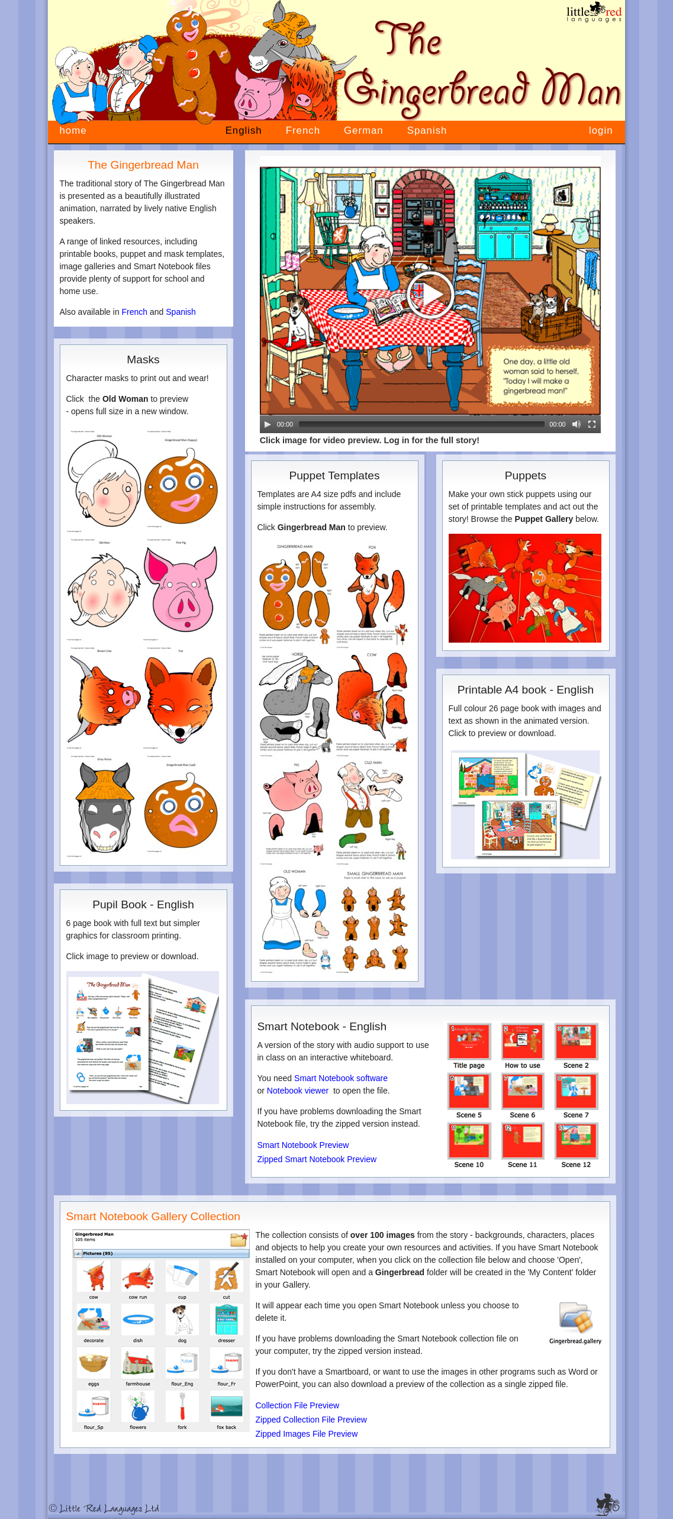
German (364, 130)
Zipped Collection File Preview (311, 1419)
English (244, 130)
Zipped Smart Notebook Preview (317, 1159)
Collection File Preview (298, 1405)
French (303, 130)
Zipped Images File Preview (307, 1434)
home (73, 130)
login (601, 130)
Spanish (427, 130)
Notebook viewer (298, 1090)
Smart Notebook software (341, 1078)
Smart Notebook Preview (303, 1145)
